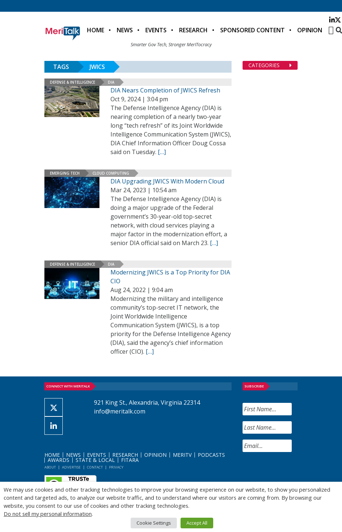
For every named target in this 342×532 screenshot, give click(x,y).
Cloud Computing (110, 173)
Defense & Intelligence (72, 82)
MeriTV (182, 454)
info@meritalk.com (119, 411)
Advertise (71, 467)
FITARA (130, 459)
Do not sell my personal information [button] (48, 513)
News (125, 30)
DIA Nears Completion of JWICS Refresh (165, 90)
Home (95, 30)
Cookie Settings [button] (154, 523)
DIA (111, 82)
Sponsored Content (252, 30)
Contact (95, 467)
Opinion (309, 30)
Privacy (116, 467)
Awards (58, 459)
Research (193, 30)
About (50, 467)
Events (156, 30)
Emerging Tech (65, 173)
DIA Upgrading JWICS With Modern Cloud (167, 181)
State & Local (95, 459)
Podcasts (211, 454)
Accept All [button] (196, 523)
